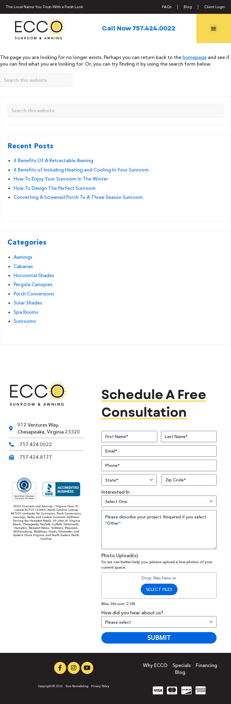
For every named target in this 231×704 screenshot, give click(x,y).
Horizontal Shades (34, 275)
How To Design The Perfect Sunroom (55, 188)
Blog (188, 7)
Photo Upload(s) (119, 555)
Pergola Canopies (33, 284)
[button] (214, 28)
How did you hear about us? (134, 613)
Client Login (214, 7)
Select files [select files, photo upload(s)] (159, 589)
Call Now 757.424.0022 (138, 28)
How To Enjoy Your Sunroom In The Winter (61, 179)
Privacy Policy (100, 686)
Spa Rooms (26, 312)
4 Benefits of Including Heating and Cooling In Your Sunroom (81, 170)
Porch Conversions (34, 294)
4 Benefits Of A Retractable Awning (53, 160)
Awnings (23, 257)
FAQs (166, 7)
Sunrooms (25, 321)
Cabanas (23, 266)
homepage (195, 57)
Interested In (117, 492)
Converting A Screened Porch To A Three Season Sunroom (78, 197)
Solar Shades (28, 303)
